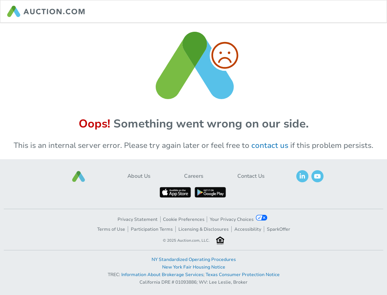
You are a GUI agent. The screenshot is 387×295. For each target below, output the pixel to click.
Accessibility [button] (247, 229)
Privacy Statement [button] (138, 219)
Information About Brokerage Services (162, 275)
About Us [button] (138, 176)
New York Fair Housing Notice (193, 267)
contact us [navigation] (269, 145)
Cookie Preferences (183, 219)
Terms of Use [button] (111, 229)
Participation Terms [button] (152, 229)
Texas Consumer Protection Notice (243, 275)
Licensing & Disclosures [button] (203, 229)
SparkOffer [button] (278, 229)
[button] (78, 176)
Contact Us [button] (251, 176)
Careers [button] (193, 176)
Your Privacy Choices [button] (238, 218)
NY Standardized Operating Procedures (194, 259)
